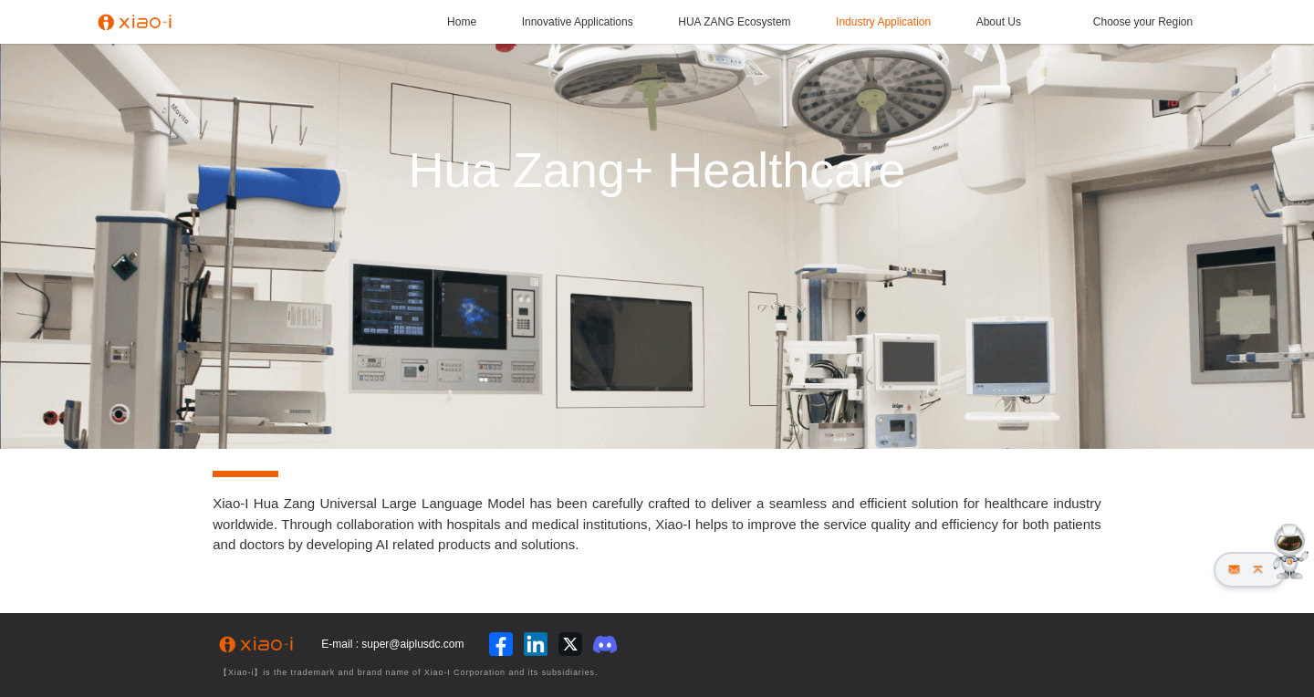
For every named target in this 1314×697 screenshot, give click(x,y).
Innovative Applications (577, 22)
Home (461, 22)
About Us (998, 22)
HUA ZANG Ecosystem (734, 22)
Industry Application (883, 22)
